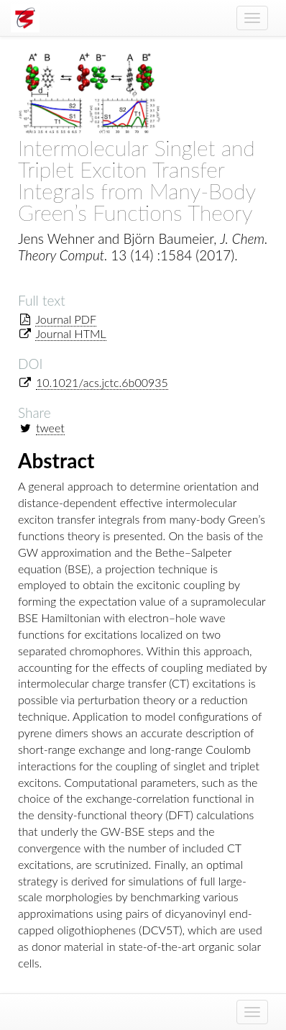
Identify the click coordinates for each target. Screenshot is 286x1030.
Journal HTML (70, 333)
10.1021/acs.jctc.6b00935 (102, 382)
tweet (50, 427)
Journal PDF (65, 319)
